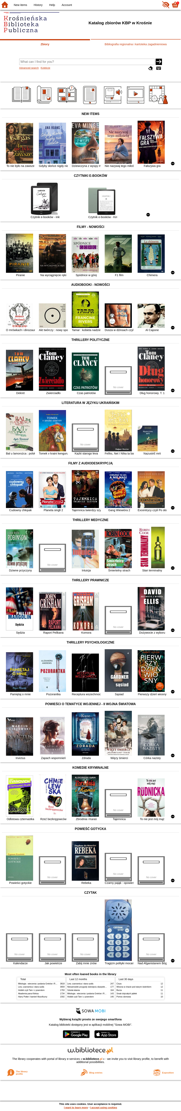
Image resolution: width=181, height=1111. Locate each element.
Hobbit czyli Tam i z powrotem (31, 990)
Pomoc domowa (124, 997)
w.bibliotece (92, 1058)
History (38, 5)
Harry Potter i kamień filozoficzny (32, 997)
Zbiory (45, 44)
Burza (119, 990)
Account (67, 5)
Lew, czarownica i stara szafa (31, 987)
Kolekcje (45, 67)
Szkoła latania (73, 990)
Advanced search (29, 67)
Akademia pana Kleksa (28, 993)
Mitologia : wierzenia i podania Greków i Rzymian (40, 984)
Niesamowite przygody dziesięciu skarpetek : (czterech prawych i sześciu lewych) (103, 987)
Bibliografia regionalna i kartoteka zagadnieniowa (136, 44)
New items (20, 5)
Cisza (119, 984)
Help (52, 5)
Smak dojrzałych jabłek (127, 993)
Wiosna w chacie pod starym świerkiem (134, 987)
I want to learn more (76, 1107)
